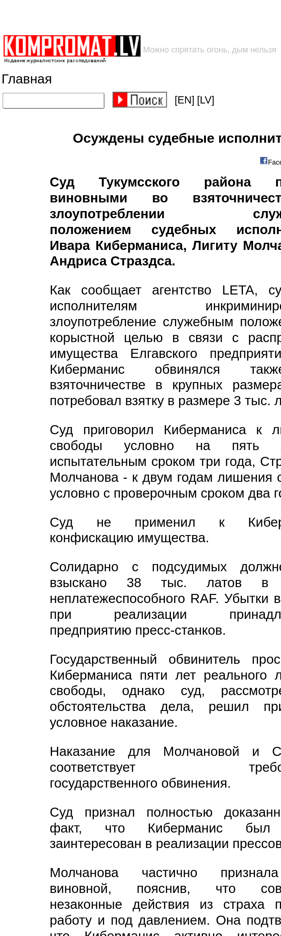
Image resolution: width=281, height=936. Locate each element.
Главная (27, 79)
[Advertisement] (121, 17)
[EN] (185, 100)
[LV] (205, 100)
